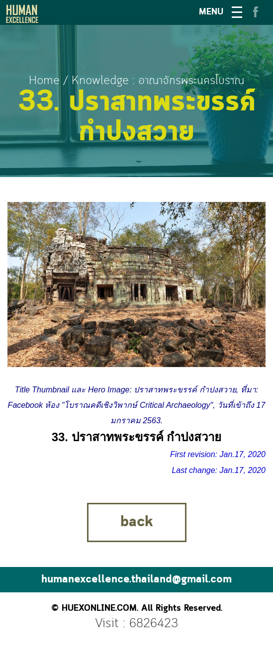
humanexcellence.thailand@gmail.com (136, 579)
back (136, 522)
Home (44, 81)
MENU (211, 12)
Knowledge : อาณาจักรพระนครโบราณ (158, 81)
